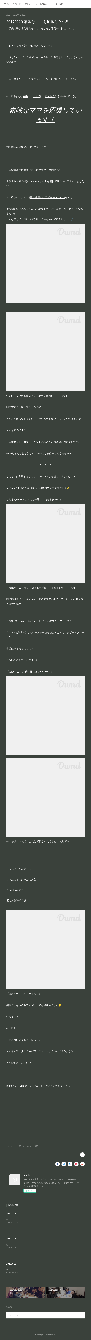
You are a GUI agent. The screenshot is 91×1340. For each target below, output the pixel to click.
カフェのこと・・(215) (30, 1146)
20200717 (11, 1213)
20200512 (11, 1264)
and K (27, 4)
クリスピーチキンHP (12, 4)
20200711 (11, 1239)
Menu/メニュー (42, 4)
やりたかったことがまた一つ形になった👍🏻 (24, 1270)
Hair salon (59, 4)
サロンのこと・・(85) (13, 1146)
